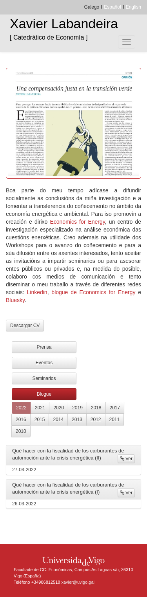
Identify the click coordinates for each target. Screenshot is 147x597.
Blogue (44, 394)
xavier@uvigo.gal (77, 582)
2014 (58, 419)
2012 (96, 419)
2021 (40, 408)
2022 (21, 408)
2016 (21, 419)
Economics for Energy (77, 222)
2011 (114, 419)
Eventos (44, 362)
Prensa (43, 347)
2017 (115, 408)
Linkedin (37, 292)
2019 (77, 408)
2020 (58, 408)
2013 (77, 419)
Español (112, 7)
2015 (39, 419)
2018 (96, 408)
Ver (126, 458)
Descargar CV (25, 325)
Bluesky (15, 300)
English (133, 7)
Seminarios (44, 378)
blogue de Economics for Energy (93, 292)
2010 (21, 431)
